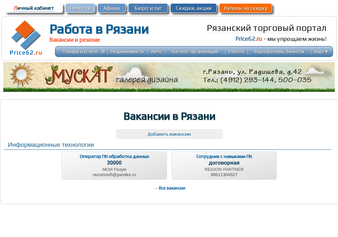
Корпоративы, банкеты (279, 51)
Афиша (111, 8)
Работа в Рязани (99, 29)
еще (321, 51)
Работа (236, 51)
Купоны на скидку (245, 8)
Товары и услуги (80, 51)
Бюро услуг (148, 8)
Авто (156, 51)
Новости (80, 8)
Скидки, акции (193, 8)
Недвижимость (127, 51)
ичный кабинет (34, 8)
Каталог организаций (195, 51)
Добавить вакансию (169, 134)
